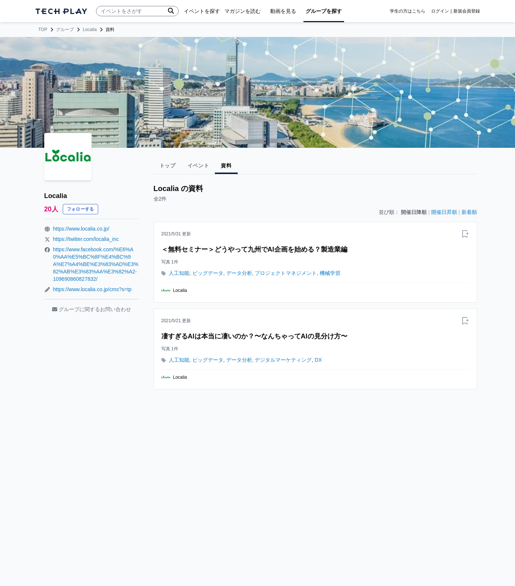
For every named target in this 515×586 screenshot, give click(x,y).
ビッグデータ (207, 273)
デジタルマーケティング (283, 360)
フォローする (80, 209)
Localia (90, 29)
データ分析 (239, 273)
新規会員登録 (466, 11)
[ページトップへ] (61, 11)
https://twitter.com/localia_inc (86, 239)
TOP (42, 29)
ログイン (440, 11)
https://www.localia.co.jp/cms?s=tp (92, 289)
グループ (65, 29)
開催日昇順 (444, 212)
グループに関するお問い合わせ (91, 309)
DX (318, 360)
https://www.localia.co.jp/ (81, 229)
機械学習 (330, 273)
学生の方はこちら (407, 11)
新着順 (469, 212)
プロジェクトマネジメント (286, 273)
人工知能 (179, 273)
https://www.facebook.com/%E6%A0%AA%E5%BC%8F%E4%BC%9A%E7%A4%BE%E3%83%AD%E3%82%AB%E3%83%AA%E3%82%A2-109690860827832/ (95, 264)
